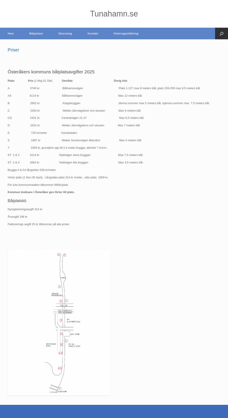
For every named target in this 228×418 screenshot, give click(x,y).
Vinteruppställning (125, 33)
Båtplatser (36, 33)
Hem (11, 33)
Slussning (65, 33)
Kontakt (92, 33)
